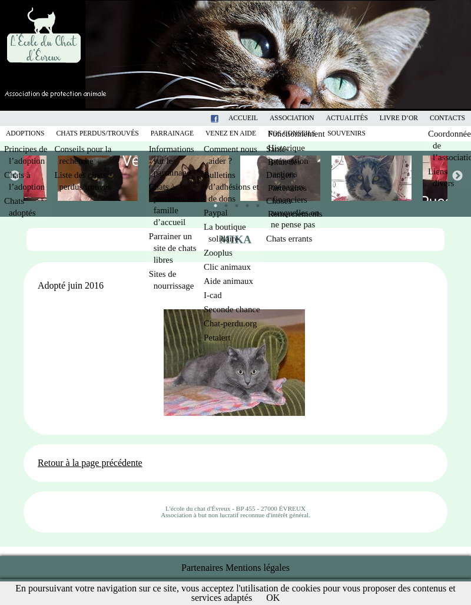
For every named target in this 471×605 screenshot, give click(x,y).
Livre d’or (399, 118)
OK (273, 598)
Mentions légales (257, 568)
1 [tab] (212, 203)
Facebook (230, 118)
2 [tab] (223, 203)
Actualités (347, 118)
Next (457, 175)
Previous (14, 175)
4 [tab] (244, 203)
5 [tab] (255, 203)
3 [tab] (234, 203)
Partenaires (202, 568)
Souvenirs (346, 133)
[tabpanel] (281, 178)
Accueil (243, 118)
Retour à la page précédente (90, 463)
